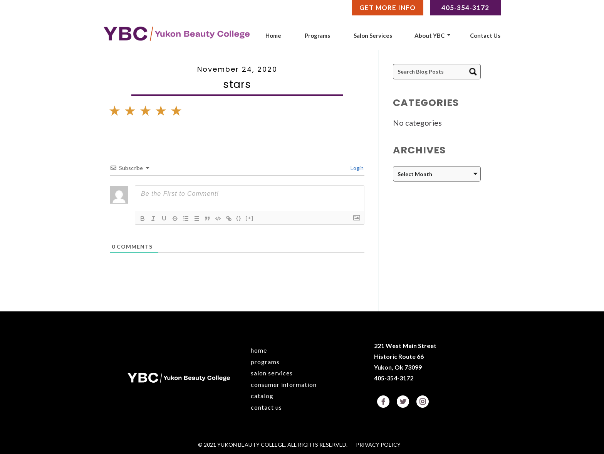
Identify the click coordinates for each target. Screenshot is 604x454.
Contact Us (485, 35)
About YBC (429, 35)
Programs (317, 35)
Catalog (262, 395)
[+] (249, 218)
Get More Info (387, 7)
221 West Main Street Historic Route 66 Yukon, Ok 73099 (405, 356)
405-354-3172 (393, 378)
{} (239, 218)
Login (356, 168)
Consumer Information (284, 384)
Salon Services (373, 35)
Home (273, 35)
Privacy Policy (378, 444)
